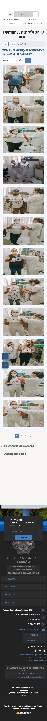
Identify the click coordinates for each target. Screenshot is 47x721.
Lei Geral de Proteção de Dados (31, 677)
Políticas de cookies (37, 657)
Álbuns (12, 44)
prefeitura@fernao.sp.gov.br (29, 629)
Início (5, 44)
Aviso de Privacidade (37, 660)
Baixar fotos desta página (14, 60)
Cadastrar (23, 537)
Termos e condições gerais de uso (32, 655)
